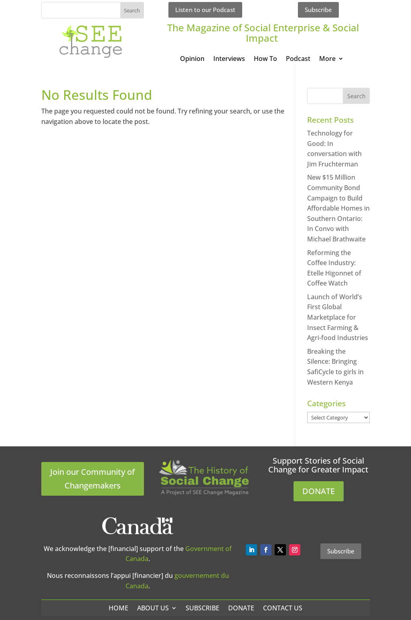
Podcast (298, 59)
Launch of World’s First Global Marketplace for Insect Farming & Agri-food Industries (337, 317)
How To (265, 59)
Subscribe (318, 10)
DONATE (318, 491)
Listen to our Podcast (205, 10)
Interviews (229, 59)
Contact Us (282, 608)
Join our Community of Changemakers (92, 478)
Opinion (192, 59)
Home (118, 608)
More (327, 59)
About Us (153, 608)
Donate (241, 608)
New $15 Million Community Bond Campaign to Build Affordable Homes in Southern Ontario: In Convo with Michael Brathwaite (338, 208)
